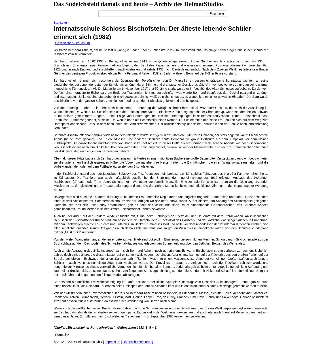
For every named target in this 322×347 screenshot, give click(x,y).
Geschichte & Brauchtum (72, 43)
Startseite (60, 22)
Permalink (62, 334)
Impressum (112, 342)
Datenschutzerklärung (138, 342)
